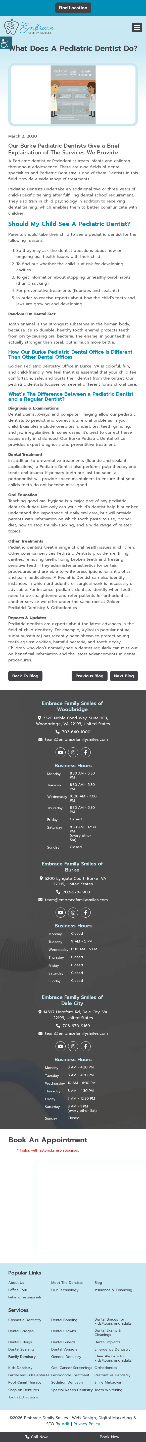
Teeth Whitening (108, 1390)
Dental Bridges (21, 1331)
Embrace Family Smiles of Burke (72, 867)
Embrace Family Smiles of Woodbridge (72, 706)
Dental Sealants (21, 1350)
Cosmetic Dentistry (24, 1320)
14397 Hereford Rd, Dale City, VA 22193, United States (73, 1015)
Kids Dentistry (20, 1368)
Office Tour (17, 1290)
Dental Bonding (64, 1320)
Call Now (36, 1437)
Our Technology (64, 1290)
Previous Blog (90, 676)
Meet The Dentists (67, 1283)
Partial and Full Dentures (29, 1375)
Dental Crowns (63, 1331)
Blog (98, 1283)
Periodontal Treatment (70, 1375)
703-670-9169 (73, 1026)
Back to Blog (25, 676)
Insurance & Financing (113, 1290)
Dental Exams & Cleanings (107, 1333)
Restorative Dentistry (112, 1375)
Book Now (109, 1437)
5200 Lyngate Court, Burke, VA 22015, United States (73, 881)
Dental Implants (107, 1342)
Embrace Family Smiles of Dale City (72, 1000)
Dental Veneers (64, 1350)
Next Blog (124, 676)
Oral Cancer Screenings (71, 1368)
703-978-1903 (73, 892)
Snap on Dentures (23, 1390)
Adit (66, 1424)
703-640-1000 (73, 732)
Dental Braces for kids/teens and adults (113, 1322)
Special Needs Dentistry (72, 1390)
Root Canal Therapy (24, 1383)
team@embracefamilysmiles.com (73, 739)
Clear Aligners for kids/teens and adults (113, 1358)
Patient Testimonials (25, 1297)
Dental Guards (63, 1342)
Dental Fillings (20, 1342)
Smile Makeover (108, 1383)
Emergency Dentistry (112, 1350)
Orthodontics (105, 1368)
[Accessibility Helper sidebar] (6, 43)
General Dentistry (66, 1357)
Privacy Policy (86, 1424)
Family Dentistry (22, 1357)
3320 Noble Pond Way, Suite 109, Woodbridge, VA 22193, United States (73, 721)
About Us (16, 1283)
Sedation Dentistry (67, 1383)
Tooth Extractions (23, 1397)
